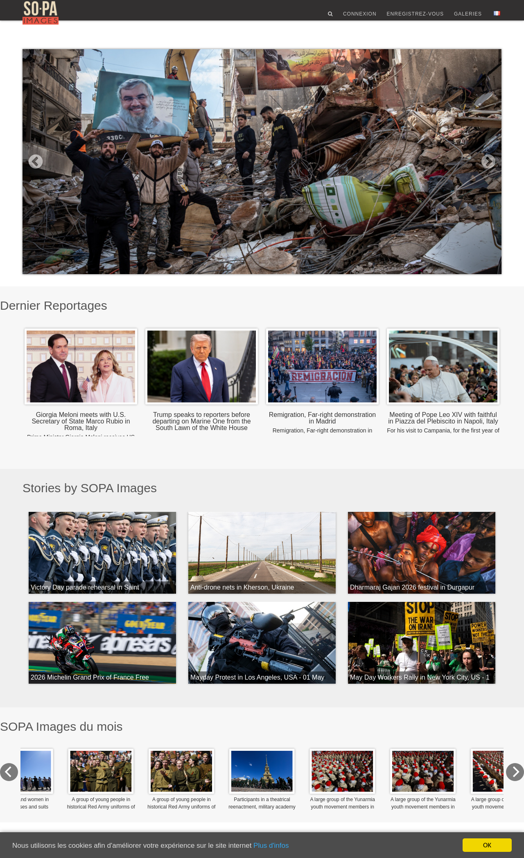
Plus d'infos (271, 845)
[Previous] (32, 772)
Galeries (468, 17)
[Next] (492, 772)
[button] (59, 161)
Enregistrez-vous (415, 17)
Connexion (360, 17)
